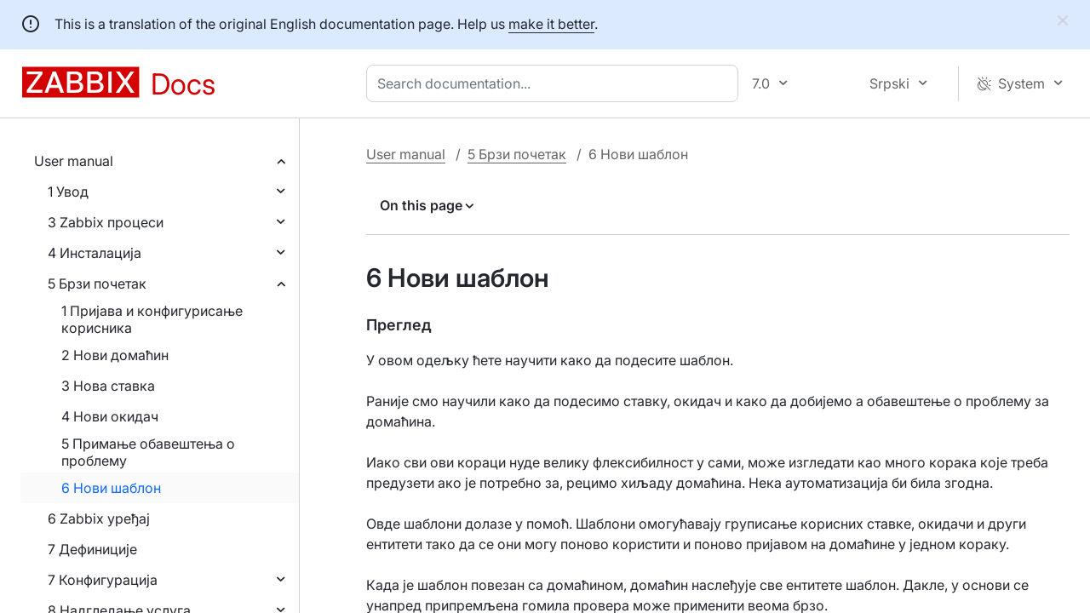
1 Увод (68, 191)
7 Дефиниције (92, 549)
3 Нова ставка (108, 385)
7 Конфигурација (103, 579)
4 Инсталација (94, 252)
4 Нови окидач (109, 416)
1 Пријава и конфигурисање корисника (152, 319)
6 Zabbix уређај (99, 518)
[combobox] (555, 83)
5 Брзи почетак (97, 283)
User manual (73, 160)
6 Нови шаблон (111, 487)
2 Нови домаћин (115, 355)
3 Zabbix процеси (106, 222)
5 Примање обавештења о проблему (148, 452)
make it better (551, 23)
